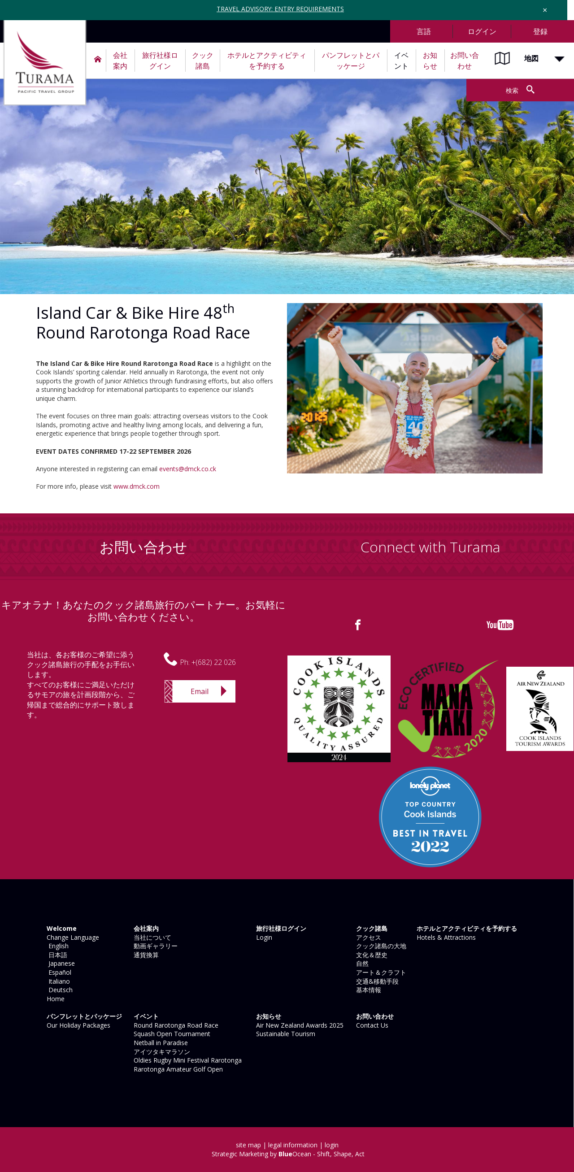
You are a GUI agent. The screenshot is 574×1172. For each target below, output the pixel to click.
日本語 (56, 955)
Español (58, 972)
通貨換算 (145, 955)
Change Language (72, 937)
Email (200, 691)
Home (55, 998)
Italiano (57, 981)
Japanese (60, 963)
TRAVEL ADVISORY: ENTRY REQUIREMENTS (280, 8)
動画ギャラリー (155, 946)
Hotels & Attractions (445, 937)
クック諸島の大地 (380, 946)
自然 (361, 963)
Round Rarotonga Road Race (175, 1025)
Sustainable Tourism (284, 1033)
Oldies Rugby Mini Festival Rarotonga (187, 1060)
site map (248, 1145)
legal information (292, 1145)
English (57, 946)
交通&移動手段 (376, 981)
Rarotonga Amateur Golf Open (177, 1069)
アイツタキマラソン (161, 1051)
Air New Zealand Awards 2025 (299, 1025)
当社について (151, 937)
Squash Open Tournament (171, 1033)
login (332, 1145)
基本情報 (367, 989)
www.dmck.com (136, 486)
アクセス (367, 937)
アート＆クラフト (380, 972)
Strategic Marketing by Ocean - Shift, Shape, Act (288, 1154)
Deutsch (59, 989)
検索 (511, 90)
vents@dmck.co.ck (189, 468)
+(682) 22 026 (213, 662)
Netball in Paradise (160, 1042)
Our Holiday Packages (77, 1025)
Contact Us (371, 1025)
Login (263, 937)
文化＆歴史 (370, 955)
